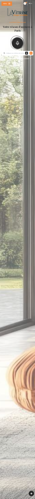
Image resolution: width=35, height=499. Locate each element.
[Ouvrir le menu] (6, 3)
